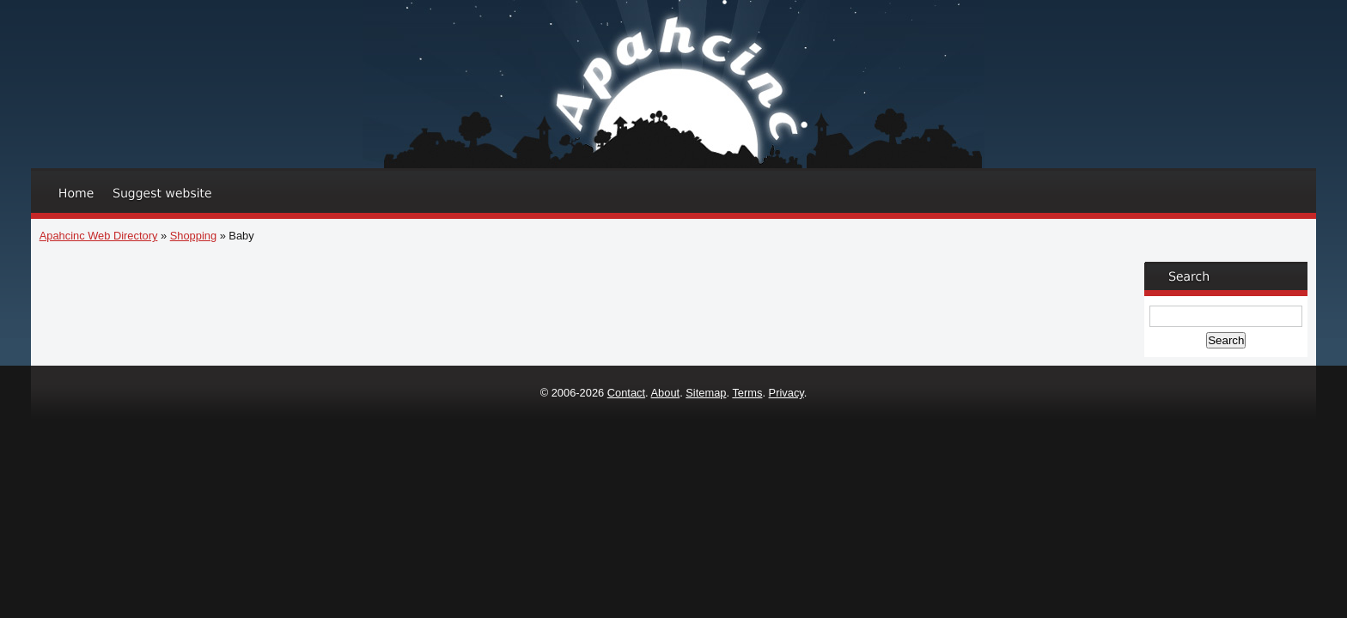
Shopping (193, 235)
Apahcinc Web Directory (99, 235)
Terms (747, 392)
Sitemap (706, 392)
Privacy (786, 392)
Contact (626, 392)
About (665, 392)
